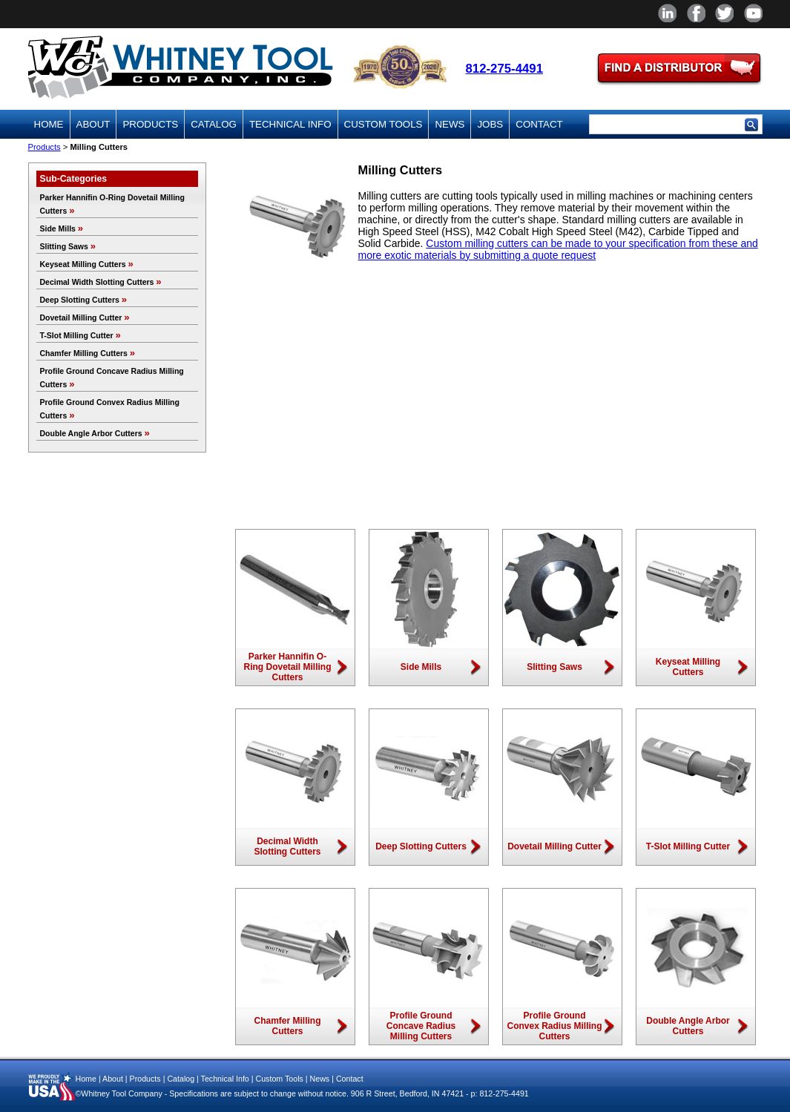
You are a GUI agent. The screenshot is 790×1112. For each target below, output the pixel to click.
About (93, 124)
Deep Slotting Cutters (84, 299)
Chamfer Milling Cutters (88, 353)
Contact (539, 124)
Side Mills (62, 228)
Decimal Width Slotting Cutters (101, 281)
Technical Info (290, 124)
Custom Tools (383, 124)
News (449, 124)
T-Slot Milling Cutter (80, 335)
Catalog (214, 124)
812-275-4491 (505, 69)
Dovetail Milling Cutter (85, 317)
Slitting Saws (68, 246)
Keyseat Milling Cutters (87, 264)
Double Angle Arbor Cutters (95, 433)
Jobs (490, 124)
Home (49, 124)
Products (150, 124)
